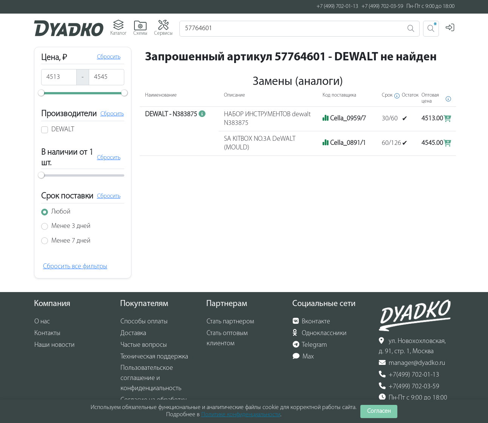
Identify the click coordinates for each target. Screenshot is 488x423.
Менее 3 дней (71, 226)
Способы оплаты (144, 321)
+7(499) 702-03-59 (409, 386)
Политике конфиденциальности (240, 415)
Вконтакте (311, 321)
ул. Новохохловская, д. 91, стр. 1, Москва (412, 346)
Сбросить (108, 57)
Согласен (379, 411)
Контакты (47, 333)
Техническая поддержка (154, 356)
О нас (42, 321)
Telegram (310, 345)
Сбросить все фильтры (75, 266)
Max (303, 356)
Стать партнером (230, 321)
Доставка (133, 333)
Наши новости (54, 345)
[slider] (41, 93)
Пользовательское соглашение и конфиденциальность (150, 378)
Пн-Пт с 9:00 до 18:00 (413, 397)
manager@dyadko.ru (412, 363)
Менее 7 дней (71, 241)
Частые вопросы (143, 345)
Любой (61, 211)
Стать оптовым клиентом (227, 338)
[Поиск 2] (431, 29)
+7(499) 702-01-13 (409, 374)
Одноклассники (320, 333)
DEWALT (62, 129)
